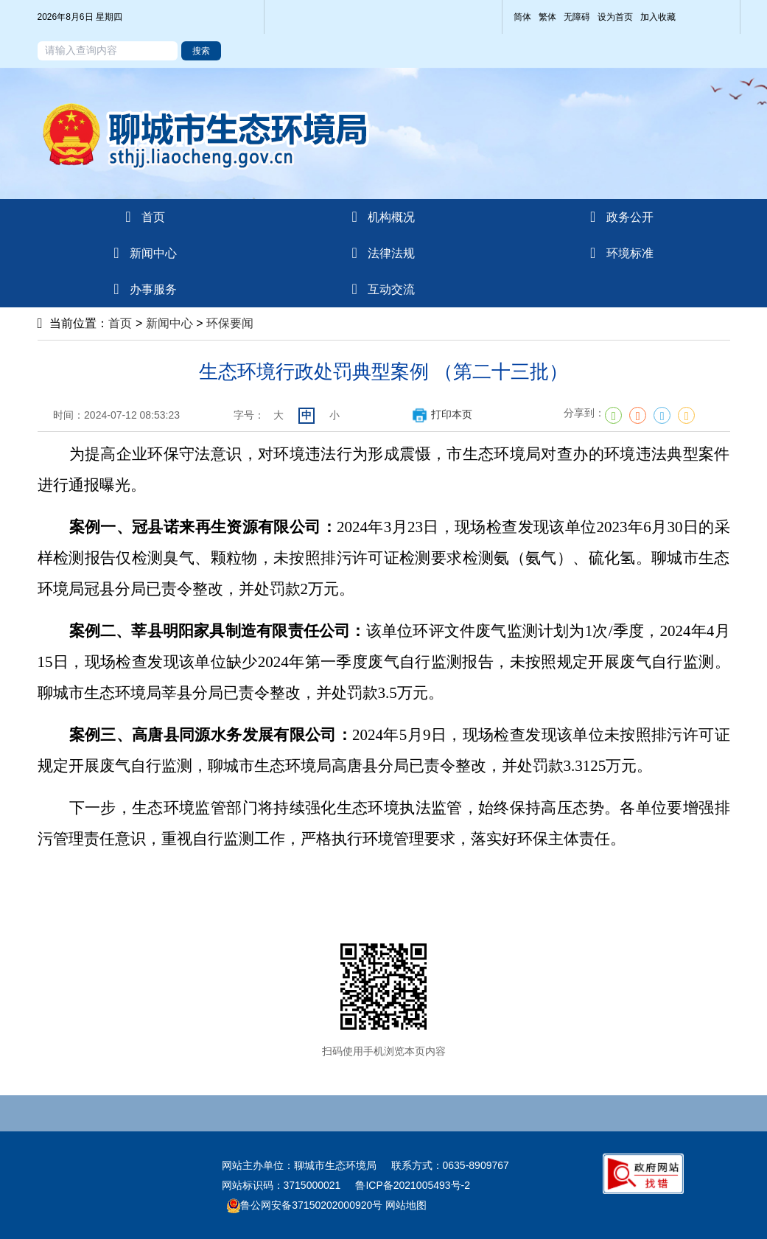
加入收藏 (658, 17)
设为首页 (615, 17)
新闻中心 (169, 323)
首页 (120, 323)
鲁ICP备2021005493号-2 (412, 1185)
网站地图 (404, 1205)
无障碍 (577, 17)
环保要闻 (229, 323)
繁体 (547, 17)
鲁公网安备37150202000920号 (304, 1205)
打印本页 (441, 414)
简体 (522, 17)
